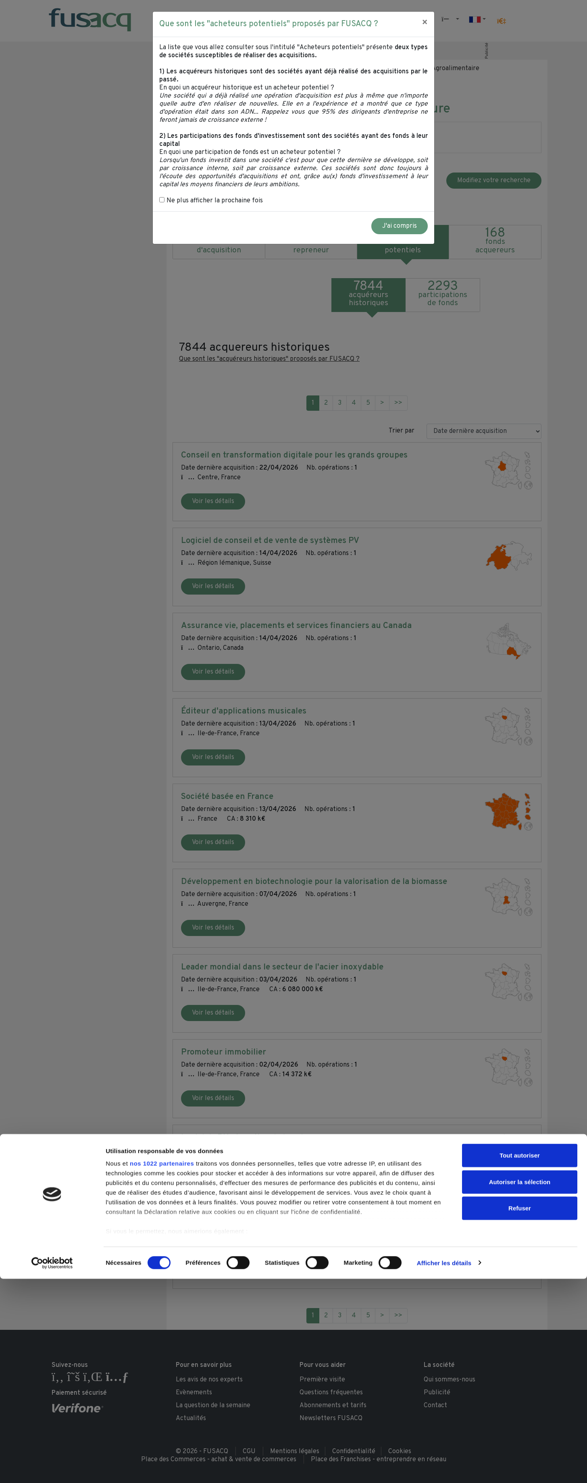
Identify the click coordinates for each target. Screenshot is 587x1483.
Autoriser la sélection (520, 1386)
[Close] (424, 23)
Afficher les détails (444, 1467)
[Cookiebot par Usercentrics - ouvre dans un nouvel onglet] (52, 1467)
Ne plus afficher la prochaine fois (211, 201)
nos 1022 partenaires (162, 1367)
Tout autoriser (520, 1359)
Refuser (519, 1412)
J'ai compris (399, 226)
